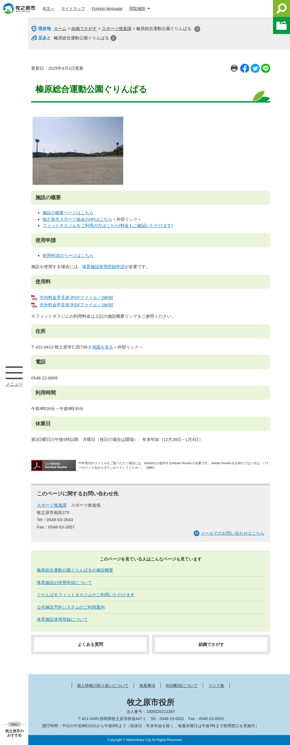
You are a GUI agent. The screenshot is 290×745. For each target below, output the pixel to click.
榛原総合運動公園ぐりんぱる (81, 37)
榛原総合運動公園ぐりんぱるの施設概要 (75, 570)
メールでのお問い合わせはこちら (233, 533)
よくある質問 (90, 644)
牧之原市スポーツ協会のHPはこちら (77, 219)
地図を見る (102, 347)
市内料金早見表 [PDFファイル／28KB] (76, 297)
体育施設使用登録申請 (103, 266)
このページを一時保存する (281, 25)
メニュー (14, 372)
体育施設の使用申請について (64, 582)
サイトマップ (73, 8)
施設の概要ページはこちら (67, 212)
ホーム (60, 28)
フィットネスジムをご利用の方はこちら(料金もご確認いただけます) (107, 225)
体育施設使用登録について (62, 619)
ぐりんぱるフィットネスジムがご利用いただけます (86, 594)
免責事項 (147, 685)
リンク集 (216, 685)
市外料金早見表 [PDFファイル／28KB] (76, 304)
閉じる (197, 29)
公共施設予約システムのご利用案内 (71, 607)
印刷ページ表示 (234, 68)
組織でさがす (84, 28)
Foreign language (107, 8)
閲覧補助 (137, 8)
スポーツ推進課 (116, 28)
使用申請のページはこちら (67, 255)
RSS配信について (182, 685)
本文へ (48, 8)
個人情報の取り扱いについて (103, 685)
